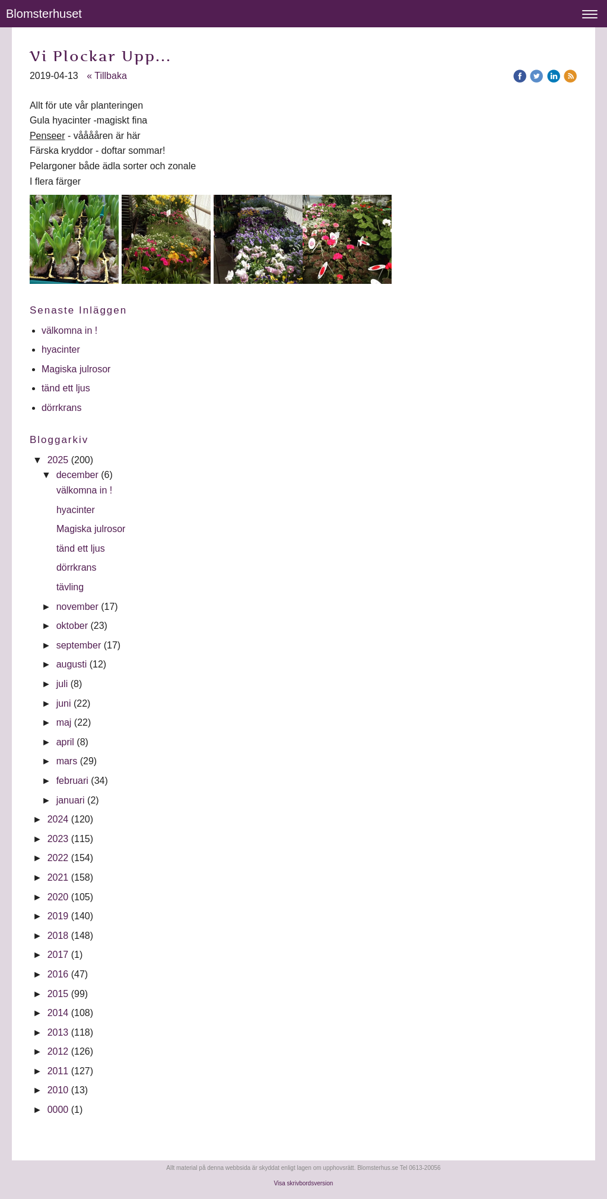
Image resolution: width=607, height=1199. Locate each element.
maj (64, 722)
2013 (58, 1032)
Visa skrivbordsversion (303, 1183)
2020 (58, 897)
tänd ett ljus (67, 388)
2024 (58, 819)
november (77, 607)
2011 (58, 1071)
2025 (58, 460)
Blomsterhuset (44, 13)
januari (70, 800)
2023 (58, 839)
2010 (58, 1090)
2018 (58, 936)
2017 (58, 955)
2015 (58, 994)
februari (72, 781)
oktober (72, 626)
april (65, 742)
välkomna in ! (69, 330)
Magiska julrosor (76, 369)
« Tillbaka (107, 76)
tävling (71, 587)
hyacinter (62, 349)
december (77, 475)
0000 (58, 1110)
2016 (58, 974)
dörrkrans (63, 408)
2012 (58, 1051)
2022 (58, 858)
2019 (58, 916)
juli (62, 684)
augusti (71, 664)
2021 (58, 877)
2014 (58, 1013)
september (78, 645)
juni (63, 703)
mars (67, 761)
